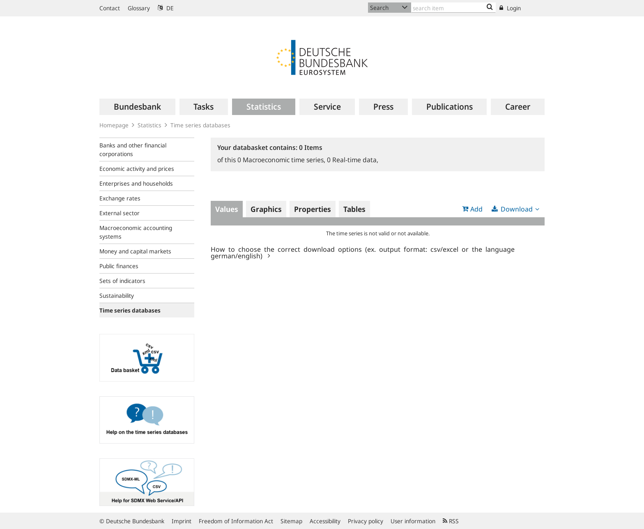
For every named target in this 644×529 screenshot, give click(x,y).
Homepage (114, 125)
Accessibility (325, 521)
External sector (119, 213)
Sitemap (291, 521)
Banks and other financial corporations (132, 149)
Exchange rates (119, 198)
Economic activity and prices (136, 168)
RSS (451, 521)
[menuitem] (137, 107)
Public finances (118, 266)
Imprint (181, 521)
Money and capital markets (135, 251)
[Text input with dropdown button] (453, 7)
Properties (312, 209)
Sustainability (116, 295)
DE (166, 8)
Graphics (266, 209)
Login (510, 8)
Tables (354, 209)
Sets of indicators (122, 281)
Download (517, 209)
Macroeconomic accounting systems (135, 232)
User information (413, 521)
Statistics (149, 125)
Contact (109, 8)
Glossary (139, 8)
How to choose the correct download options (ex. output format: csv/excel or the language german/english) (363, 252)
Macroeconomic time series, (282, 159)
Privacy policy (365, 521)
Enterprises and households (136, 183)
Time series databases (200, 125)
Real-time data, (352, 159)
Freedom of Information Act (236, 521)
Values (226, 209)
